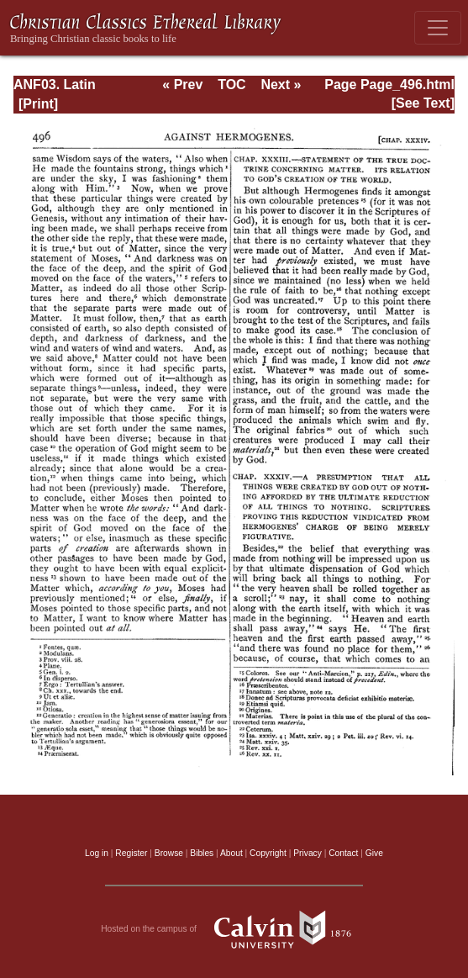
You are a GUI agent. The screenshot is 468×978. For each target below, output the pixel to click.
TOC (231, 84)
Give (374, 853)
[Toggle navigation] (437, 28)
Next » (280, 84)
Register (131, 853)
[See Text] (423, 103)
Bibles (201, 853)
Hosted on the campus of (234, 929)
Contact (343, 853)
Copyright (268, 853)
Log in (96, 853)
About (231, 853)
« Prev (182, 84)
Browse (169, 853)
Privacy (307, 853)
